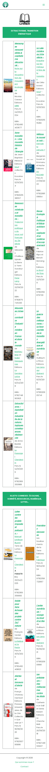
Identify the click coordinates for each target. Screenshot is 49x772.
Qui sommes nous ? (24, 762)
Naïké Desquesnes (19, 361)
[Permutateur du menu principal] (43, 5)
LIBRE (17, 105)
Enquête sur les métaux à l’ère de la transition (40, 64)
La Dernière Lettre (18, 373)
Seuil (38, 91)
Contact (24, 766)
